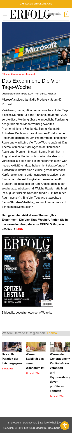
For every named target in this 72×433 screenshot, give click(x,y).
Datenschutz (30, 422)
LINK (19, 228)
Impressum (14, 422)
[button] (5, 14)
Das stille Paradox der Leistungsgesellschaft (17, 359)
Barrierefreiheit (48, 422)
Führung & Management (13, 74)
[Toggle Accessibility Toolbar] (64, 425)
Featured (30, 74)
